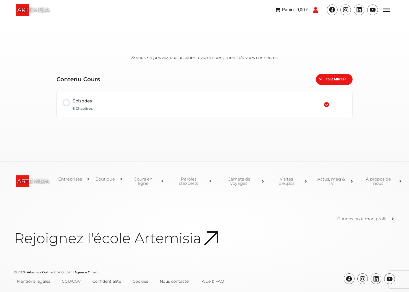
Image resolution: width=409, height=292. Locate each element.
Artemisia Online (40, 272)
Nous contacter (175, 281)
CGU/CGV (71, 281)
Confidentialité (106, 281)
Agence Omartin (87, 272)
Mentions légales (33, 281)
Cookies (140, 281)
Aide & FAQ (213, 281)
